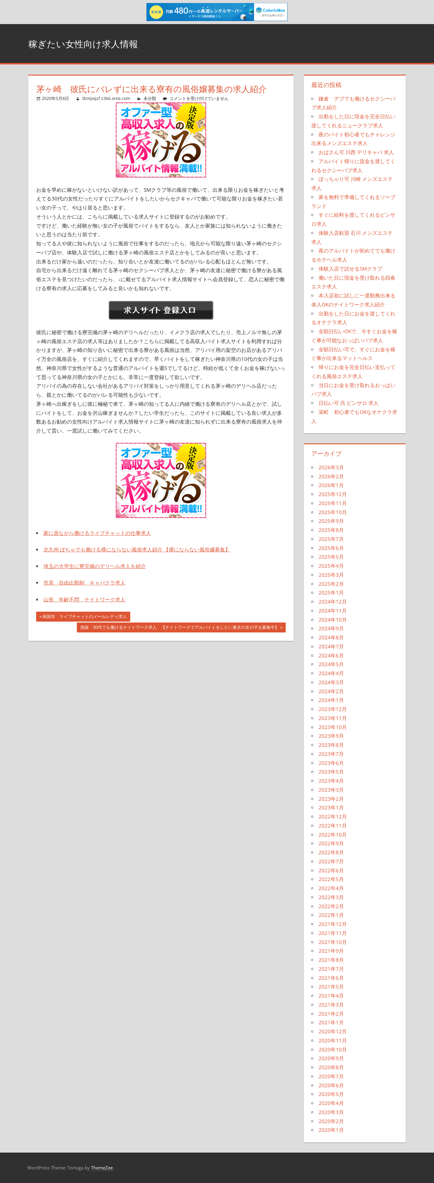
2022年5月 (331, 879)
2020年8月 (331, 1067)
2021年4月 (331, 995)
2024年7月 (331, 646)
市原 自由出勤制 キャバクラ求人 (84, 582)
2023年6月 (331, 762)
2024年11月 (333, 610)
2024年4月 (331, 673)
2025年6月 (331, 548)
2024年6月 (331, 655)
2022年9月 (331, 843)
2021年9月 (331, 950)
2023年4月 (331, 780)
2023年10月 (333, 727)
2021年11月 (333, 933)
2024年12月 (333, 601)
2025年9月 (331, 520)
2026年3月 (331, 467)
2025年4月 (331, 565)
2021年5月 (331, 986)
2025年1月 (331, 592)
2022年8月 (331, 852)
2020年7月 (331, 1076)
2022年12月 (333, 816)
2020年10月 (333, 1049)
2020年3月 (331, 1112)
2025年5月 (331, 556)
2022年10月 (333, 834)
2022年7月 (331, 861)
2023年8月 (331, 744)
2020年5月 (331, 1094)
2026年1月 (331, 485)
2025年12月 (333, 494)
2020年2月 (331, 1121)
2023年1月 (331, 807)
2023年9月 (331, 735)
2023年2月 (331, 798)
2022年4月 (331, 888)
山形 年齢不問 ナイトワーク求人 (84, 599)
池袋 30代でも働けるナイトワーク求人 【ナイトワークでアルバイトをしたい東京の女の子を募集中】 (179, 627)
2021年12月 (333, 924)
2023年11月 (333, 718)
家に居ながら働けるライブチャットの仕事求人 (97, 532)
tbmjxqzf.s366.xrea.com (106, 98)
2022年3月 (331, 897)
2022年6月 (331, 870)
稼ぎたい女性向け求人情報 (94, 43)
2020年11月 (333, 1040)
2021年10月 (333, 942)
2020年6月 (331, 1085)
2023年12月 (333, 709)
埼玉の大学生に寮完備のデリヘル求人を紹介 (94, 566)
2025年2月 (331, 583)
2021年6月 (331, 977)
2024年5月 (331, 664)
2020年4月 (331, 1103)
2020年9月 (331, 1058)
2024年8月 (331, 637)
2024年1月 (331, 700)
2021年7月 (331, 968)
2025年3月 (331, 574)
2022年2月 (331, 906)
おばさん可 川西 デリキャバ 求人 (356, 152)
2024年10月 (333, 619)
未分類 (149, 98)
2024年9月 (331, 628)
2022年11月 (333, 825)
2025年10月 (333, 512)
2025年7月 (331, 539)
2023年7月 (331, 753)
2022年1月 (331, 914)
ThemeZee (102, 1168)
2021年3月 (331, 1004)
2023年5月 (331, 771)
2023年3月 (331, 789)
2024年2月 (331, 691)
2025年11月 (333, 503)
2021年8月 (331, 959)
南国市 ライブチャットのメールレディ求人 (84, 617)
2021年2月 (331, 1013)
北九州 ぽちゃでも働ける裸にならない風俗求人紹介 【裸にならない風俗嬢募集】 (136, 549)
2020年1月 (331, 1129)
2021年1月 (331, 1022)
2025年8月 (331, 529)
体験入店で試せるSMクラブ (350, 268)
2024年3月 (331, 682)
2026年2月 (331, 476)
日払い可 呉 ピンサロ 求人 (349, 402)
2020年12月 (333, 1031)
